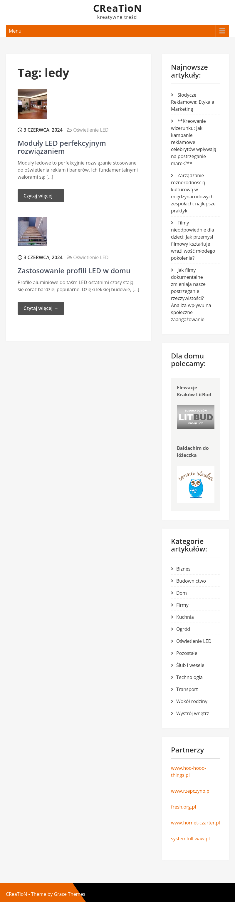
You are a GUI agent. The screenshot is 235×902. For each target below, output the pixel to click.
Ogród (183, 629)
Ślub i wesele (190, 665)
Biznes (183, 569)
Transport (187, 689)
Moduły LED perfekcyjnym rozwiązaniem (62, 146)
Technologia (189, 677)
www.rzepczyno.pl (191, 791)
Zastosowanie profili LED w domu (74, 270)
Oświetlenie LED (90, 130)
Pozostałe (186, 653)
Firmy (182, 605)
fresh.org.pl (183, 807)
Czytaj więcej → (41, 195)
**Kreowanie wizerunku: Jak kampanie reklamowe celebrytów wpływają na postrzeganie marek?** (193, 142)
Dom (181, 593)
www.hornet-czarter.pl (195, 822)
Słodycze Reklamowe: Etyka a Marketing (192, 102)
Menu (15, 31)
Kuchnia (185, 617)
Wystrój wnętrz (192, 713)
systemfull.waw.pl (190, 838)
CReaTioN (117, 8)
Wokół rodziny (191, 701)
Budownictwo (191, 581)
